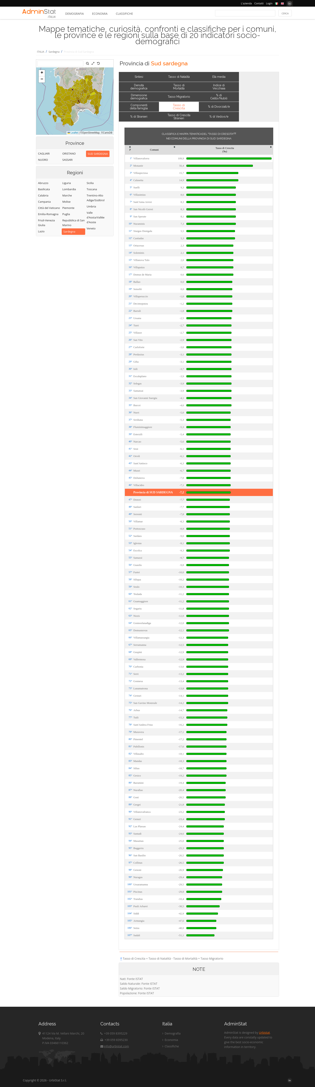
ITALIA (40, 52)
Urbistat (264, 1033)
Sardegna (54, 52)
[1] (235, 133)
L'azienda (246, 3)
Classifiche (124, 14)
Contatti (259, 3)
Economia (99, 14)
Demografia (74, 14)
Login (269, 3)
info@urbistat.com (114, 1046)
